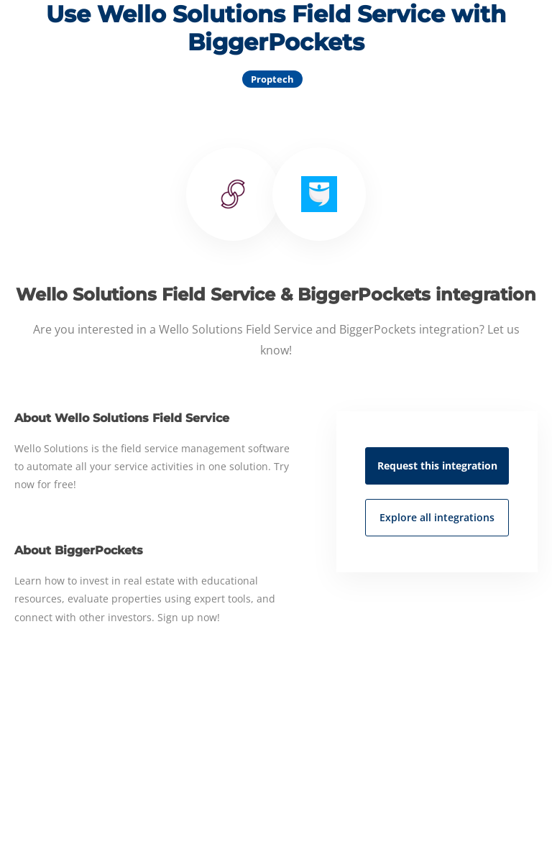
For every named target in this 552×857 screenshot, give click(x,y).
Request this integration (437, 465)
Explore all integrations (437, 517)
